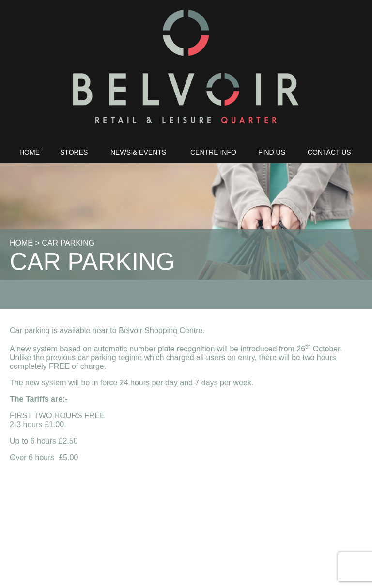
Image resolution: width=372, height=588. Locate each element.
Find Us (271, 152)
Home (29, 152)
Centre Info (213, 152)
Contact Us (329, 152)
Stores (74, 152)
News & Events (138, 152)
